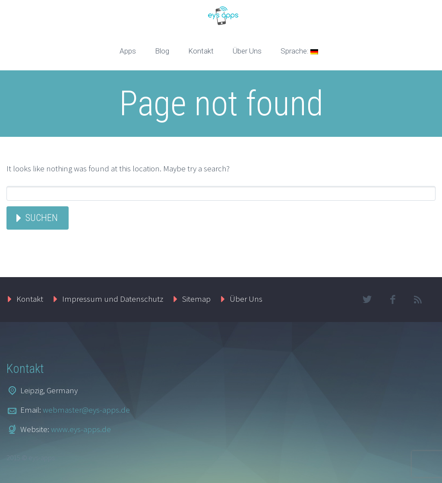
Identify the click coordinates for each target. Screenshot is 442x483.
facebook (392, 299)
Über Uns (247, 51)
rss (418, 299)
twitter (367, 299)
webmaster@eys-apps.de (86, 409)
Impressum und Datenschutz (112, 299)
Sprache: (299, 51)
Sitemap (196, 299)
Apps (128, 51)
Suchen (41, 217)
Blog (162, 51)
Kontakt (201, 51)
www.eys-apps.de (81, 429)
